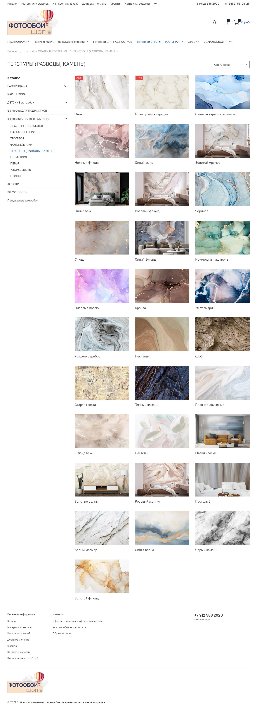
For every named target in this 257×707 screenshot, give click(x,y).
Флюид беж (83, 453)
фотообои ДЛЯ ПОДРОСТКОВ (112, 41)
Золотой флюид (87, 598)
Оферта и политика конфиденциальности (77, 621)
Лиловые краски (87, 308)
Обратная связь (62, 633)
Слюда (79, 259)
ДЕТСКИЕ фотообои (73, 41)
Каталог (12, 3)
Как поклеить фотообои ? (22, 658)
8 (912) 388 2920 (208, 3)
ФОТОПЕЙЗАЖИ (21, 144)
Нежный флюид (87, 162)
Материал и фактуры (35, 3)
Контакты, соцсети (137, 3)
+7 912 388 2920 (208, 615)
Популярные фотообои (22, 200)
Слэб (199, 356)
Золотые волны (86, 501)
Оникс (79, 114)
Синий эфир (144, 162)
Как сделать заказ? (65, 3)
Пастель (141, 453)
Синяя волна (144, 550)
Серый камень (206, 550)
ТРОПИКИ (17, 138)
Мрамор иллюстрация (151, 114)
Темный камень (146, 405)
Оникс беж (83, 211)
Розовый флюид (147, 211)
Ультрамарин (205, 308)
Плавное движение (209, 405)
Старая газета (85, 405)
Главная (12, 51)
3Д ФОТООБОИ (214, 41)
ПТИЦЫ (15, 176)
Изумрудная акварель (211, 259)
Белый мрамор (86, 550)
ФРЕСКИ (193, 41)
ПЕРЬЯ (15, 163)
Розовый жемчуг (147, 501)
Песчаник (142, 356)
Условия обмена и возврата (69, 627)
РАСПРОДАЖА (19, 41)
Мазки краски (205, 453)
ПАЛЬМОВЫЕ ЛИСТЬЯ (25, 132)
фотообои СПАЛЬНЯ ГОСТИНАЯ (160, 41)
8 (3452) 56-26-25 (237, 3)
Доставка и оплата (94, 3)
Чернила (201, 211)
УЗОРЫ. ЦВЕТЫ (21, 169)
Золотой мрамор (207, 162)
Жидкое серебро (87, 356)
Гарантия (115, 3)
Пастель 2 (203, 501)
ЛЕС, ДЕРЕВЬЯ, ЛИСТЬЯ (26, 126)
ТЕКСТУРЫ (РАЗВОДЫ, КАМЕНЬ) (32, 151)
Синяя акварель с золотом (215, 114)
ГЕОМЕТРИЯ (18, 157)
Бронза (140, 308)
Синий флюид (145, 259)
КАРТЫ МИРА (44, 41)
